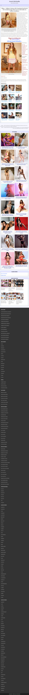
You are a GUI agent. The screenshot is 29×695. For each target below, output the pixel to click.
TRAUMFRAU (3, 678)
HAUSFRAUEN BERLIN (4, 319)
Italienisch (2, 492)
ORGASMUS (3, 647)
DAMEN (2, 528)
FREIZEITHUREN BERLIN (5, 315)
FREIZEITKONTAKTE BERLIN (6, 317)
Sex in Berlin (3, 430)
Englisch (2, 490)
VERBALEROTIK (3, 682)
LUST (2, 619)
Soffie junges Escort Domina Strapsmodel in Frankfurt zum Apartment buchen (7, 232)
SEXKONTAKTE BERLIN (5, 337)
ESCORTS (2, 556)
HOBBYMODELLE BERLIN (5, 323)
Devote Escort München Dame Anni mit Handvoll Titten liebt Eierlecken (21, 197)
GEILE (2, 581)
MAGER (2, 623)
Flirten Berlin (3, 470)
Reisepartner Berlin (4, 424)
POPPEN (2, 651)
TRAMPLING (3, 674)
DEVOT (2, 530)
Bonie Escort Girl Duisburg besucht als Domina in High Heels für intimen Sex (21, 249)
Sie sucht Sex (3, 438)
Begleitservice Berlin (4, 452)
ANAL (2, 511)
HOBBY (2, 593)
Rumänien (2, 363)
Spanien (2, 369)
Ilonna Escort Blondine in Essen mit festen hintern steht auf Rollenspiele (7, 215)
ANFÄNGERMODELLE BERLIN (6, 311)
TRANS (2, 676)
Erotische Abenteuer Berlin (5, 462)
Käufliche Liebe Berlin (4, 412)
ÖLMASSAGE (3, 643)
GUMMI (2, 587)
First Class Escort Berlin (5, 468)
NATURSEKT (3, 635)
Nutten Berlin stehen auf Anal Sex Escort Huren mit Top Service (19, 288)
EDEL (2, 544)
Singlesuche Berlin (4, 442)
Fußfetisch (2, 579)
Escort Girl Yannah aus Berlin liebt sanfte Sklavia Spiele (21, 147)
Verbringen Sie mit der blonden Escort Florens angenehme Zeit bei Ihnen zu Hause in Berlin (8, 164)
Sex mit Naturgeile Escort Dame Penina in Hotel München (8, 182)
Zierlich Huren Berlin (4, 402)
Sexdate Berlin (3, 432)
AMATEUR (2, 509)
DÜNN (2, 542)
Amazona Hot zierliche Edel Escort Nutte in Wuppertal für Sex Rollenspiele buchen (7, 249)
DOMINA (2, 540)
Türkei (2, 375)
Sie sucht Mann (3, 436)
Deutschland (3, 349)
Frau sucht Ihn (3, 472)
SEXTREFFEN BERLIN (4, 339)
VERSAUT (2, 684)
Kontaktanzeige (3, 414)
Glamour (2, 585)
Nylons (2, 639)
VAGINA (2, 680)
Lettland (2, 355)
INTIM (2, 597)
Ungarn (2, 377)
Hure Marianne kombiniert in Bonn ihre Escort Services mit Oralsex (21, 164)
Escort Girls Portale (4, 404)
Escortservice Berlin (4, 466)
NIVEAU (2, 637)
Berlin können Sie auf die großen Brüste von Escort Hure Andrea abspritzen (21, 214)
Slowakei (2, 367)
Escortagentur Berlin (4, 464)
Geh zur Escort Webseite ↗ (14, 41)
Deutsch (2, 488)
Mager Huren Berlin (4, 396)
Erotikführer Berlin (4, 458)
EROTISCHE (3, 550)
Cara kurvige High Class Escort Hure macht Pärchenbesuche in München (21, 266)
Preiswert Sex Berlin (4, 398)
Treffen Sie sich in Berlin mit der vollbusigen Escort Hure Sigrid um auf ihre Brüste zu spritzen (8, 267)
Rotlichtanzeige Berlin (4, 426)
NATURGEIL (3, 633)
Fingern (2, 564)
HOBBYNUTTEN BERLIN (5, 325)
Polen (2, 361)
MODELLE (2, 627)
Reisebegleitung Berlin (4, 422)
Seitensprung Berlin (4, 428)
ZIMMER (2, 690)
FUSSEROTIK (3, 577)
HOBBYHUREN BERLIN (5, 321)
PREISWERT (3, 653)
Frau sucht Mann (3, 474)
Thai (1, 500)
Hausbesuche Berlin (4, 482)
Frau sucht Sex (3, 476)
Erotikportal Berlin (4, 460)
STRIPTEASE (3, 666)
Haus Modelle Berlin (4, 480)
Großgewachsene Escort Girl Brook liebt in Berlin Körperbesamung (21, 181)
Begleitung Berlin (4, 454)
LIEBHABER (3, 617)
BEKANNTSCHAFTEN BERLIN (6, 313)
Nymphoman (3, 641)
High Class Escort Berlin (5, 484)
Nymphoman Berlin (4, 331)
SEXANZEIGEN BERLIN (5, 335)
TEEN (2, 670)
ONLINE (2, 645)
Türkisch (2, 502)
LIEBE (2, 615)
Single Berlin (3, 440)
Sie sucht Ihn (3, 434)
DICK (2, 532)
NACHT (2, 631)
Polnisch (2, 494)
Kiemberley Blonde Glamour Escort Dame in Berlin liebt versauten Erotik (7, 147)
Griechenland (3, 351)
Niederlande (3, 359)
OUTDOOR (2, 649)
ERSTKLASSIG (3, 552)
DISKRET (2, 538)
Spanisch (2, 498)
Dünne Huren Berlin (4, 394)
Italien (2, 353)
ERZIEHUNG (3, 554)
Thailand (2, 373)
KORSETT (2, 602)
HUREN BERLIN (3, 327)
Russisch (2, 496)
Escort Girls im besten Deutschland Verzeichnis (4, 288)
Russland (2, 365)
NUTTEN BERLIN (4, 329)
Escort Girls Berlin (14, 1)
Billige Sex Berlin (3, 392)
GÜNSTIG (2, 589)
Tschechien (3, 371)
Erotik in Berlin (3, 456)
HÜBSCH (2, 595)
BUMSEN (2, 526)
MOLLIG (2, 629)
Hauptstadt (3, 591)
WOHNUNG (3, 686)
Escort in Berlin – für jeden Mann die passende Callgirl (4, 301)
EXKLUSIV (3, 560)
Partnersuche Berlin (4, 418)
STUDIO (2, 668)
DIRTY (2, 536)
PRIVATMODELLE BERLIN (5, 333)
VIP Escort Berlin (4, 444)
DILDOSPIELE (3, 534)
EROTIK (2, 548)
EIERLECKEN (3, 546)
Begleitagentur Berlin (4, 450)
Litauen (2, 357)
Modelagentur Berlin (4, 416)
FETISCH (2, 562)
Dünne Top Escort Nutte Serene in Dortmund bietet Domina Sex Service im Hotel (21, 232)
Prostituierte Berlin (4, 387)
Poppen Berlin (3, 420)
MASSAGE (2, 625)
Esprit (2, 558)
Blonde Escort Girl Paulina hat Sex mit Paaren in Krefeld (8, 198)
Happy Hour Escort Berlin (5, 478)
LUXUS (2, 621)
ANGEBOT (2, 513)
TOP (1, 672)
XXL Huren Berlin (4, 400)
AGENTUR (2, 507)
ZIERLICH (2, 688)
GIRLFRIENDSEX (4, 583)
